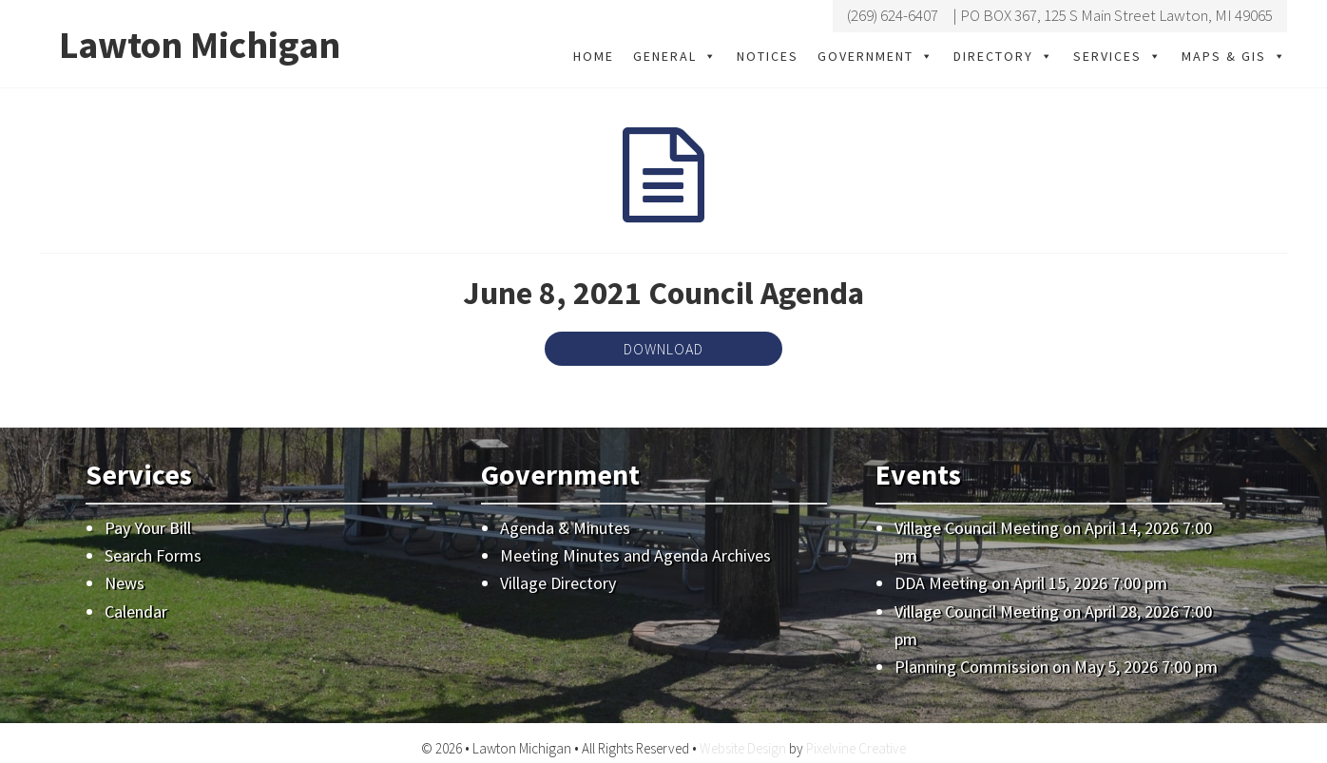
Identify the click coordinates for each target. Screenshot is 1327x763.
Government (875, 56)
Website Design (743, 748)
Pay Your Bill (148, 528)
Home (593, 56)
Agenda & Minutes (565, 528)
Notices (767, 56)
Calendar (136, 611)
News (124, 583)
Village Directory (558, 583)
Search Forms (153, 555)
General (675, 56)
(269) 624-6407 (892, 15)
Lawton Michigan (199, 44)
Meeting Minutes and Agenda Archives (635, 555)
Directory (1003, 56)
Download (663, 348)
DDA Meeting (941, 583)
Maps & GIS (1234, 56)
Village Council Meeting (976, 528)
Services (1118, 56)
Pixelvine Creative (856, 748)
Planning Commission (971, 666)
